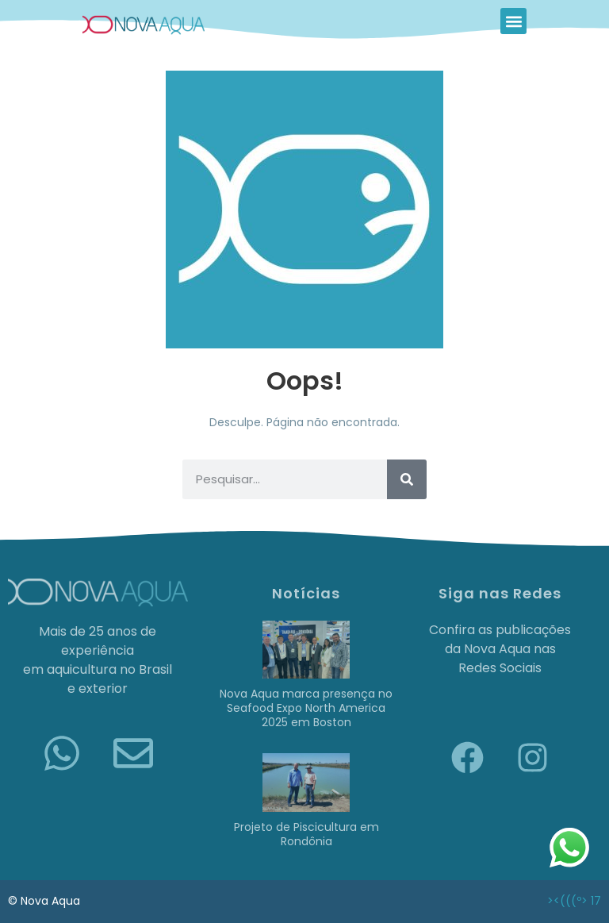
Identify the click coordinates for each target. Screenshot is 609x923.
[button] (513, 21)
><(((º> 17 (574, 901)
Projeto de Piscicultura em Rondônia (306, 834)
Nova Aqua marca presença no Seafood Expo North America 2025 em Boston (306, 708)
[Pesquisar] (407, 479)
